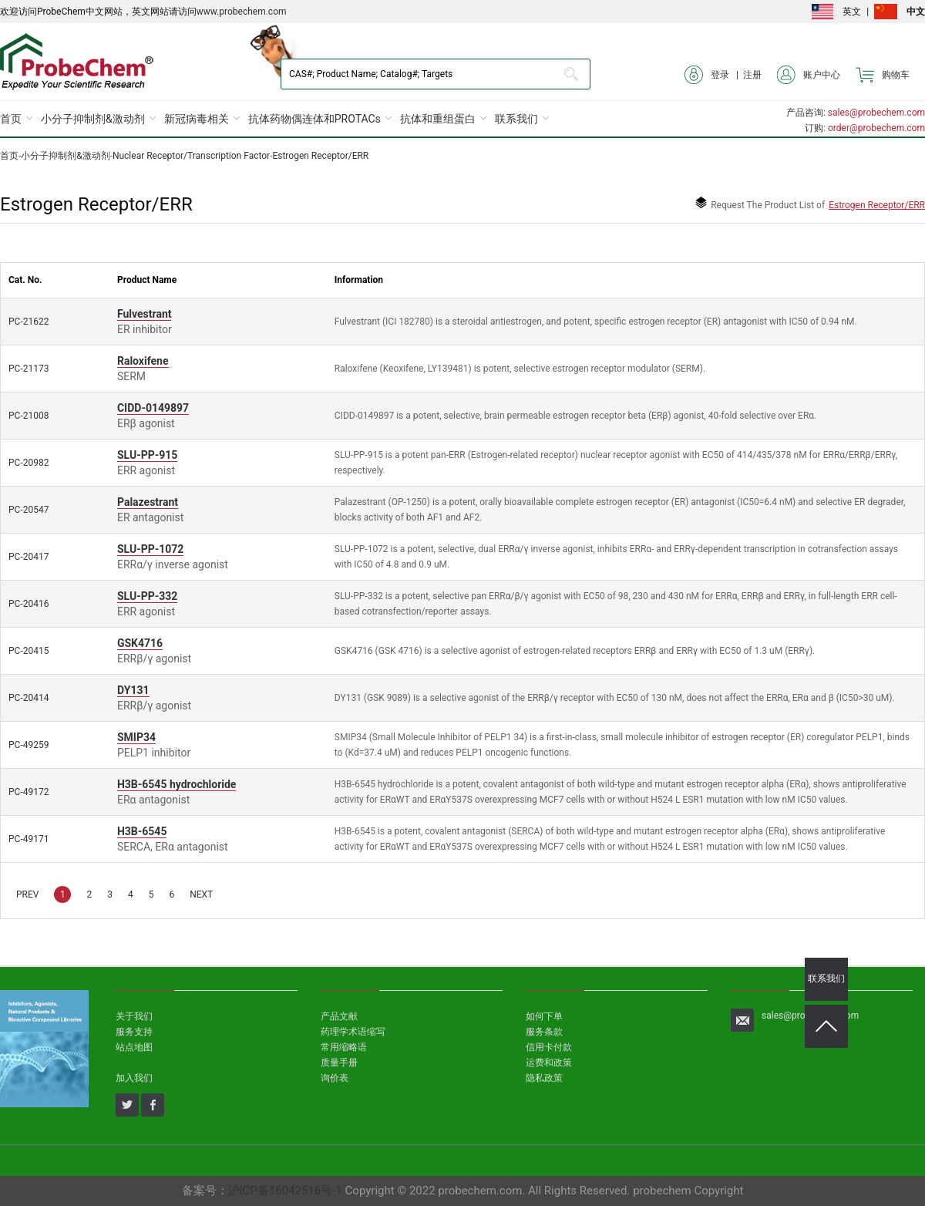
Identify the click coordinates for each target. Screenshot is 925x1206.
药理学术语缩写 (353, 1031)
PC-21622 (28, 321)
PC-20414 (28, 697)
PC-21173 (28, 368)
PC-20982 (28, 462)
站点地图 (134, 1047)
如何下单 (544, 1016)
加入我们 (134, 1078)
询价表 (334, 1078)
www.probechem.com (242, 11)
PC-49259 (28, 744)
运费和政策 (549, 1062)
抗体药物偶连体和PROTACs (314, 119)
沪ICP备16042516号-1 (285, 1191)
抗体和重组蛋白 (438, 119)
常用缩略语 (344, 1047)
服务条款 (544, 1031)
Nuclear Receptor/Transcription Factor (191, 155)
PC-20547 (28, 509)
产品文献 (339, 1016)
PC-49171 (28, 839)
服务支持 (134, 1031)
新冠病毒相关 (196, 119)
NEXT (201, 894)
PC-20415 (28, 650)
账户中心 (808, 75)
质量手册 (339, 1062)
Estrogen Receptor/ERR (320, 155)
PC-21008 (28, 415)
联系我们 (516, 119)
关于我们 (134, 1016)
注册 (752, 74)
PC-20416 (28, 603)
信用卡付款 (549, 1047)
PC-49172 (28, 792)
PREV (27, 894)
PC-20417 (28, 556)
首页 (11, 119)
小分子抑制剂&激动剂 (93, 119)
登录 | (713, 75)
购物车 (883, 75)
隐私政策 (544, 1078)
